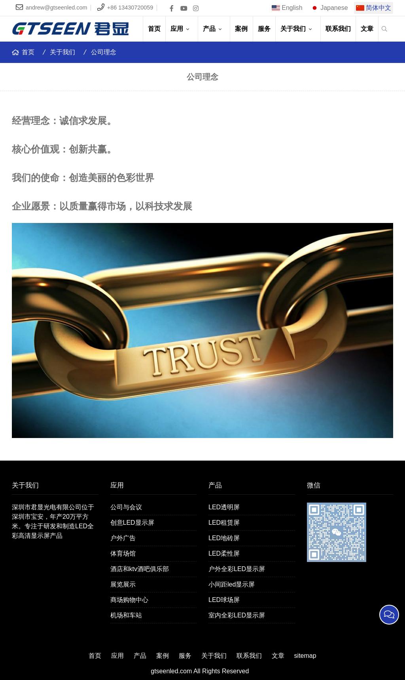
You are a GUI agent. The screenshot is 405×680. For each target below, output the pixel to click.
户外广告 (123, 538)
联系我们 (338, 28)
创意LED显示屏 (132, 522)
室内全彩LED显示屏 (236, 615)
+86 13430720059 (130, 7)
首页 (154, 28)
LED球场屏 (224, 599)
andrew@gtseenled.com (56, 7)
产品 (214, 28)
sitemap (305, 655)
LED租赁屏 (224, 522)
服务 (264, 28)
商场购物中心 (129, 599)
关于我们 (297, 28)
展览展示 (123, 584)
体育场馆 (123, 553)
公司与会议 (126, 507)
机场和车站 (126, 615)
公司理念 (103, 52)
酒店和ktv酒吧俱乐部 (139, 569)
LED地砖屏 (224, 538)
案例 (241, 28)
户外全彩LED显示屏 (236, 569)
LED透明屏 (224, 507)
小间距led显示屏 (231, 584)
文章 (367, 28)
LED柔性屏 (224, 553)
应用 (181, 28)
